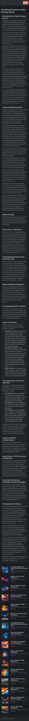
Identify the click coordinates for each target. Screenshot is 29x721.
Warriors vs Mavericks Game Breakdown (17, 633)
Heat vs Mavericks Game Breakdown (18, 586)
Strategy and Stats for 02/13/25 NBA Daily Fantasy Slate (19, 624)
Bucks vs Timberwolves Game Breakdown (18, 698)
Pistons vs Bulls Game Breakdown (17, 670)
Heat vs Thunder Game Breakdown (17, 688)
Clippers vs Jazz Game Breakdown (17, 577)
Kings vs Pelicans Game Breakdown (18, 604)
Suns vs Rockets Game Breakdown (17, 660)
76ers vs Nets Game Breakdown (17, 707)
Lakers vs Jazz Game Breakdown (17, 651)
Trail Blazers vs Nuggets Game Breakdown (18, 642)
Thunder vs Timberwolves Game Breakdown (18, 595)
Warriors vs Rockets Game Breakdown (19, 614)
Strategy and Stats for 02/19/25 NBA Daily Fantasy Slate (19, 568)
